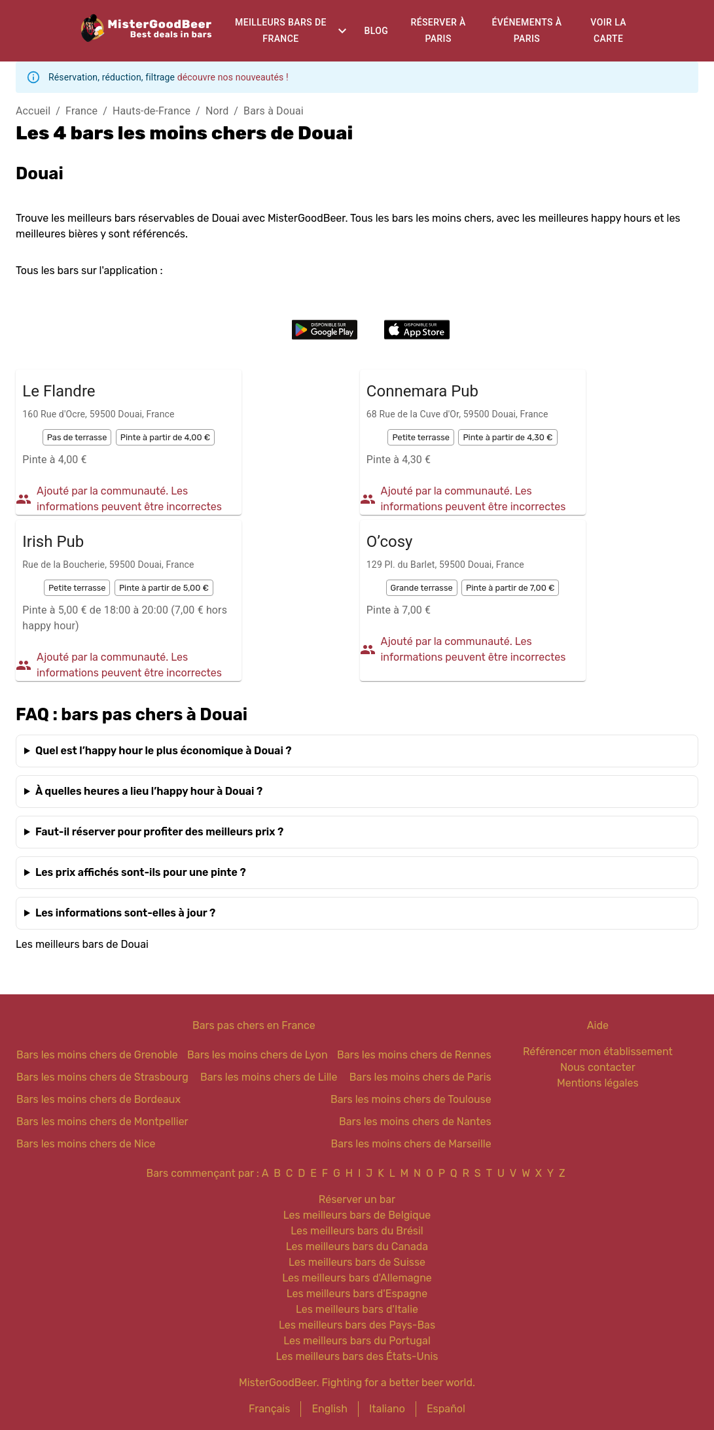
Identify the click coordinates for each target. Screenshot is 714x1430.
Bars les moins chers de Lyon (257, 1055)
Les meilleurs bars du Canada (357, 1246)
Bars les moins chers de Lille (268, 1077)
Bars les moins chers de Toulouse (410, 1099)
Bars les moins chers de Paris (420, 1077)
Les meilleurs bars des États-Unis (357, 1356)
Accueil (33, 111)
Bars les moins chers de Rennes (414, 1055)
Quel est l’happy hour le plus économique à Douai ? (163, 750)
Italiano (387, 1409)
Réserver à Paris (437, 30)
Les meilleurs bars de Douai (82, 944)
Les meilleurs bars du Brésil (357, 1231)
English (330, 1409)
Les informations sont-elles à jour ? (125, 913)
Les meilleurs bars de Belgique (357, 1215)
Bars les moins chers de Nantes (415, 1121)
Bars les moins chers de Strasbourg (102, 1077)
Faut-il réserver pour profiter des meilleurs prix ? (159, 832)
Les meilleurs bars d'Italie (357, 1309)
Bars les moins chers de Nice (86, 1144)
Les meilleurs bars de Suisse (357, 1262)
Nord (216, 111)
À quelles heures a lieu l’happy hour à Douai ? (148, 791)
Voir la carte (608, 30)
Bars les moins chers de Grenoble (97, 1055)
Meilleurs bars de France (281, 30)
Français (269, 1409)
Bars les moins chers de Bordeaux (98, 1099)
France (81, 111)
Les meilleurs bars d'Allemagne (357, 1278)
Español (446, 1409)
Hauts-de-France (151, 111)
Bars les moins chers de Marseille (411, 1144)
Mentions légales (598, 1083)
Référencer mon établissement (598, 1051)
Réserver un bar (357, 1199)
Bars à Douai (273, 111)
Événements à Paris (526, 30)
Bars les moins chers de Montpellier (102, 1121)
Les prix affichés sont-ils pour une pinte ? (140, 872)
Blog (376, 31)
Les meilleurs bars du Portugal (357, 1340)
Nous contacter (597, 1067)
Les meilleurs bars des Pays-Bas (357, 1325)
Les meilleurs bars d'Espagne (357, 1293)
